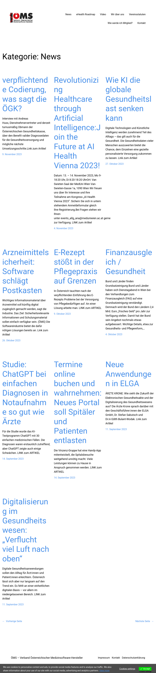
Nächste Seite (144, 621)
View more (104, 670)
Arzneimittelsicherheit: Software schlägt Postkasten (25, 271)
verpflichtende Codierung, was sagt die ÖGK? (25, 94)
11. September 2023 (116, 429)
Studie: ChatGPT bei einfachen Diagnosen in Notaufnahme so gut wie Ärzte (25, 393)
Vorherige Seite (12, 621)
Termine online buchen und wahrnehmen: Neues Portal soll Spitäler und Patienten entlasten (78, 402)
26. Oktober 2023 (11, 340)
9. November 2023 (12, 154)
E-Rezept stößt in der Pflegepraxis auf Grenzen (76, 266)
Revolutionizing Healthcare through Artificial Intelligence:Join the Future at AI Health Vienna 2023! (77, 122)
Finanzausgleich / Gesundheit (128, 262)
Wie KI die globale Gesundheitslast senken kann (128, 99)
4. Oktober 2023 (113, 334)
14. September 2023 (13, 458)
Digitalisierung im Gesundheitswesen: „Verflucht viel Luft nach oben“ (25, 530)
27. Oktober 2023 (114, 164)
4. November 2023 (63, 228)
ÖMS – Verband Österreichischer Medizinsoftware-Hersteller (47, 657)
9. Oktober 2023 (62, 314)
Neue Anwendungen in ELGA (128, 374)
